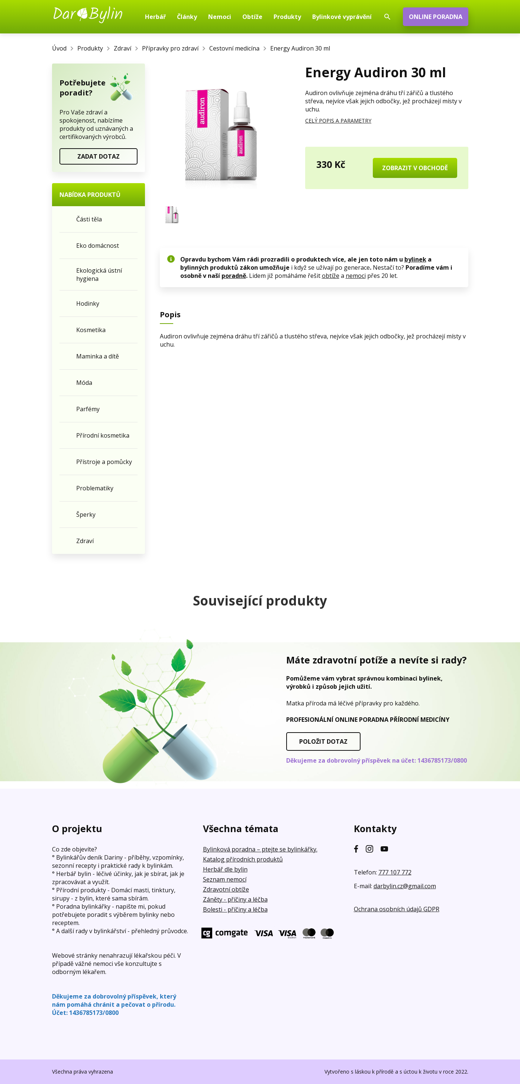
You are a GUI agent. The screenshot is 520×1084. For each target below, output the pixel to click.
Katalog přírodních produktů (243, 859)
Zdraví (122, 48)
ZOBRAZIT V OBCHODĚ (415, 168)
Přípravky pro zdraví (170, 48)
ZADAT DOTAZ (98, 156)
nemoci (356, 276)
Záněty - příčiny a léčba (235, 899)
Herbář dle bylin (225, 869)
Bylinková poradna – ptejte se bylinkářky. (260, 849)
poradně (234, 276)
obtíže (330, 276)
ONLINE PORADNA (435, 17)
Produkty (90, 48)
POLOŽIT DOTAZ (323, 741)
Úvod (59, 48)
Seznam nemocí (224, 879)
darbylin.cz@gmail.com (405, 886)
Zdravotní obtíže (226, 889)
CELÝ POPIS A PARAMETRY (338, 120)
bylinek (415, 259)
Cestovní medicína (234, 48)
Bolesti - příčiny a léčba (235, 909)
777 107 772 (394, 872)
